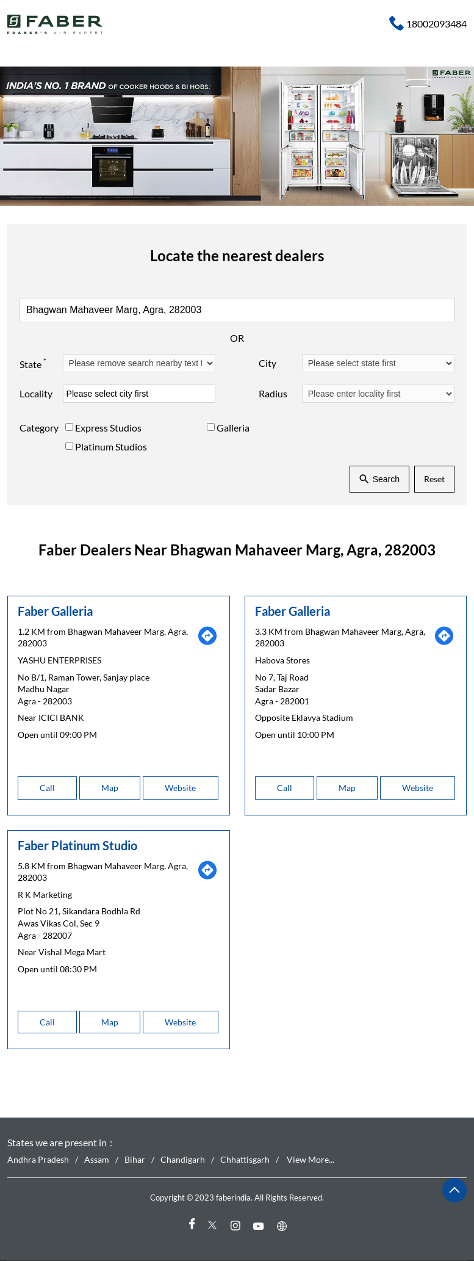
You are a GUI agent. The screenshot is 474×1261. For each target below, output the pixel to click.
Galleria (233, 427)
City (267, 363)
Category (39, 427)
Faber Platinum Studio (77, 844)
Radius (273, 393)
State (33, 362)
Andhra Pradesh (38, 1159)
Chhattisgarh (245, 1159)
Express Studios (108, 427)
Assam (96, 1159)
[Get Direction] (207, 642)
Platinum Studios (111, 446)
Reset (434, 479)
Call (47, 787)
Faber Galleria (55, 610)
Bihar (134, 1159)
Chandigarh (182, 1159)
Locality (36, 393)
